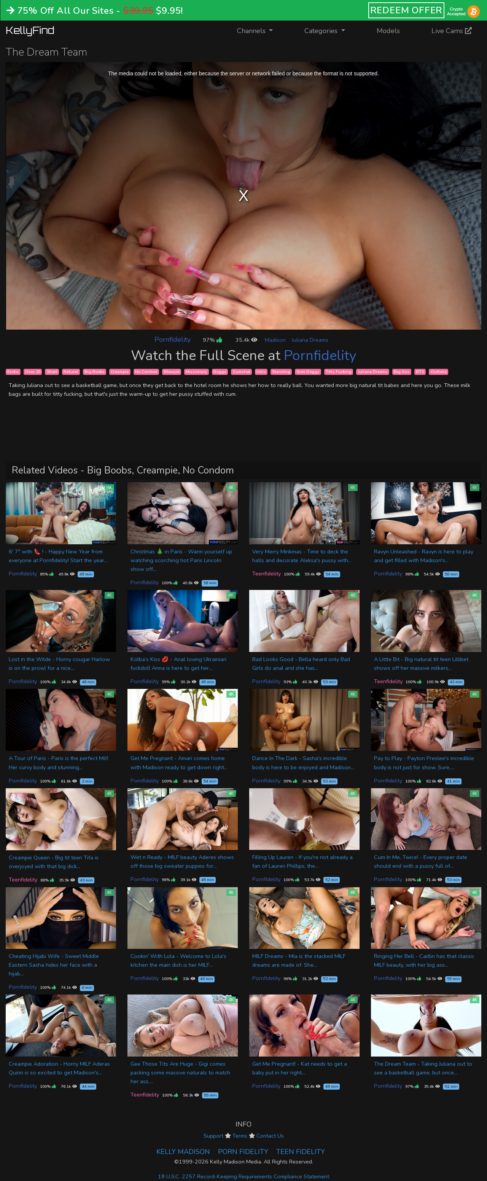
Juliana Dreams (310, 340)
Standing (281, 372)
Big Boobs (94, 372)
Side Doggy (307, 372)
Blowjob (172, 372)
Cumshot (241, 372)
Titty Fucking (339, 372)
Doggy (219, 372)
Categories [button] (321, 30)
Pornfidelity (172, 339)
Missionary (196, 372)
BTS (420, 372)
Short (52, 372)
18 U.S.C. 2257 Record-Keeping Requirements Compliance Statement (243, 1176)
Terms (239, 1136)
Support (213, 1136)
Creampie (120, 372)
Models (388, 30)
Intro (261, 372)
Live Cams (451, 30)
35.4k (246, 340)
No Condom (146, 372)
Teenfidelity (266, 573)
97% (212, 340)
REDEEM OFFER (406, 10)
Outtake (439, 372)
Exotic (13, 372)
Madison (275, 340)
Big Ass (401, 372)
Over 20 (32, 372)
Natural (71, 372)
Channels (259, 30)
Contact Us (270, 1136)
